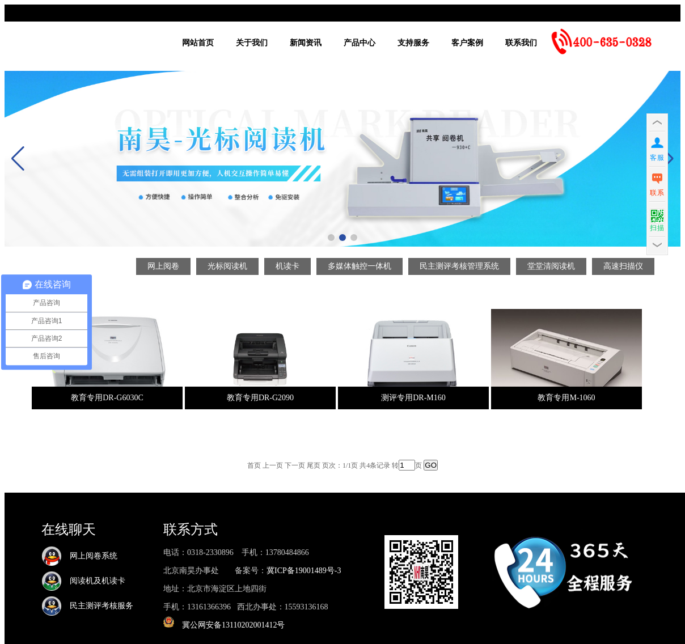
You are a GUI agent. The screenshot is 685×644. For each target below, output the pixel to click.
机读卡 (287, 266)
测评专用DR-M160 (413, 397)
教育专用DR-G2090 (260, 397)
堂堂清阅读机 (551, 266)
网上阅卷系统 (79, 556)
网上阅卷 (163, 266)
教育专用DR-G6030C (107, 397)
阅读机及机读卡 (83, 581)
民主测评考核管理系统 (459, 266)
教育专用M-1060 (566, 397)
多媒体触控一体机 (359, 266)
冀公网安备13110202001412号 (233, 625)
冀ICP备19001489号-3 (304, 570)
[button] (331, 237)
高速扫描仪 (623, 266)
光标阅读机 (227, 266)
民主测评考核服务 (87, 605)
